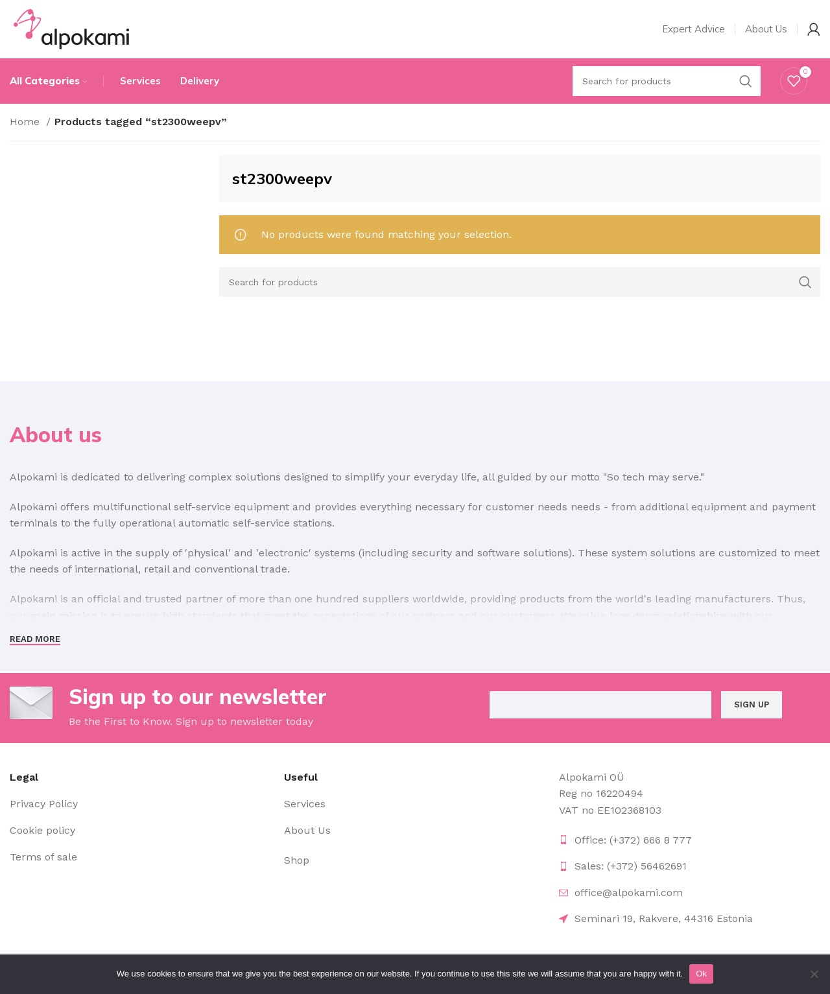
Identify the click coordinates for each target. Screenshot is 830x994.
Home (26, 121)
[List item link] (140, 804)
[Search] (520, 282)
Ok (701, 973)
